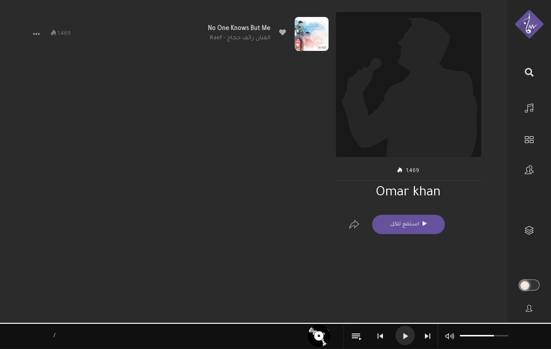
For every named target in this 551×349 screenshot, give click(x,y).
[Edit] (354, 224)
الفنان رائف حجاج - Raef (240, 38)
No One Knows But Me (239, 29)
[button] (36, 34)
